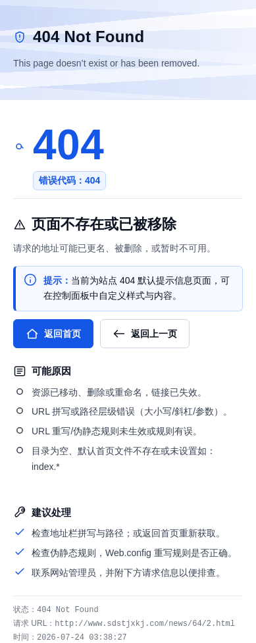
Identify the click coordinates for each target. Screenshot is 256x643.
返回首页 (53, 333)
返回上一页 (145, 333)
